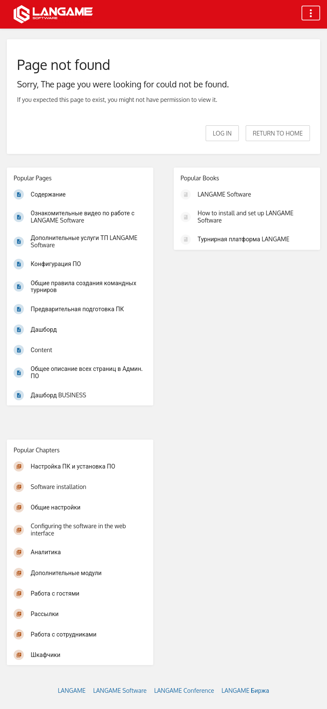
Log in (222, 133)
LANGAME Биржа (245, 690)
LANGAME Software (120, 690)
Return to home (278, 133)
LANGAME (72, 690)
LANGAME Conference (184, 690)
